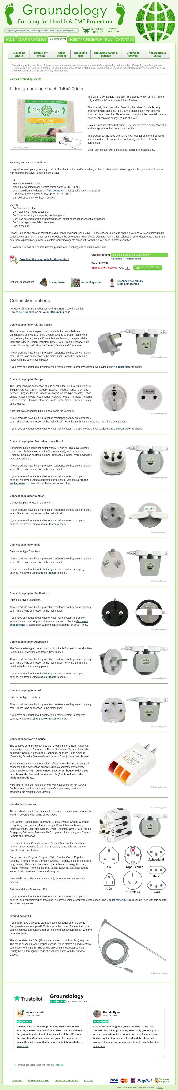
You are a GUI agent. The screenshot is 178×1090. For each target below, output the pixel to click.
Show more (22, 1046)
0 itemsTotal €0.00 (113, 30)
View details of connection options (126, 259)
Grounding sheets (18, 54)
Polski (73, 30)
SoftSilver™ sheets (41, 54)
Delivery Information (38, 1080)
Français (25, 30)
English (16, 30)
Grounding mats (80, 54)
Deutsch (35, 30)
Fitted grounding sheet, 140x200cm (46, 88)
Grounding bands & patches (106, 54)
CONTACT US (124, 39)
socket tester (124, 366)
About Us (17, 1080)
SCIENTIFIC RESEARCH (85, 39)
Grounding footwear (133, 54)
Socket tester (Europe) (120, 900)
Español (44, 30)
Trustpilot (59, 1065)
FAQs (108, 39)
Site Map (88, 1080)
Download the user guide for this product (44, 259)
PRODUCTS (58, 39)
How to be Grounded (22, 312)
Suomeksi (64, 30)
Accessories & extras (157, 54)
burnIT (160, 1088)
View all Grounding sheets (25, 79)
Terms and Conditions (66, 1080)
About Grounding (53, 312)
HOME (10, 39)
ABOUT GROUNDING (32, 39)
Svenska (54, 30)
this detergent (56, 190)
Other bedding (61, 54)
